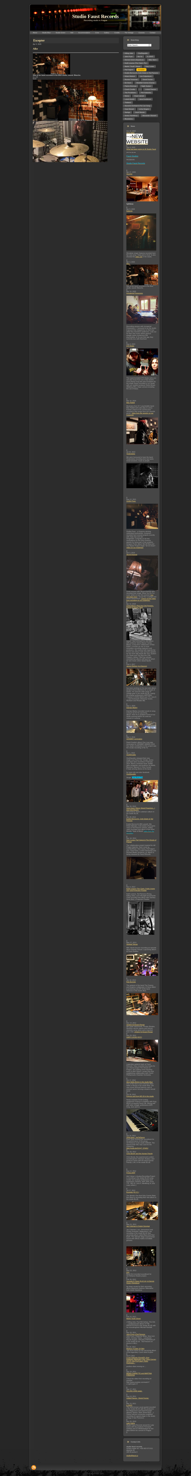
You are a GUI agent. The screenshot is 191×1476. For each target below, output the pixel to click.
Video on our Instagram (134, 547)
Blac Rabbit (130, 402)
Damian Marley (131, 707)
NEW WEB (130, 133)
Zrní (127, 1272)
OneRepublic (131, 755)
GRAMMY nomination (134, 739)
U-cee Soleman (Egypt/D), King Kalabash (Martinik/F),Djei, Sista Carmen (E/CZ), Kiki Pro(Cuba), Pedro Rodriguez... (141, 1360)
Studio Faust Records (95, 16)
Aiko (128, 264)
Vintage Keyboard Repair (135, 1025)
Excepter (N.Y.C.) (132, 1192)
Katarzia (129, 211)
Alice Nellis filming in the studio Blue (139, 1082)
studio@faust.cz (132, 1455)
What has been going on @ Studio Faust (141, 149)
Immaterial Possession (134, 293)
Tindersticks (130, 454)
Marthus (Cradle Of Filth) (135, 1349)
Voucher (129, 174)
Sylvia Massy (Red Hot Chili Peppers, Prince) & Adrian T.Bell (140, 606)
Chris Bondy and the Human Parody (139, 1153)
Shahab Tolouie (132, 944)
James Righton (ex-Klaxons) (136, 666)
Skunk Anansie (131, 554)
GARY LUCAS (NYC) (134, 1037)
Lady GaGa (130, 1423)
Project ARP (130, 1173)
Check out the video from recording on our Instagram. (141, 599)
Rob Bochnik (131, 982)
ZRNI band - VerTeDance (135, 1137)
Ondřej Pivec (131, 501)
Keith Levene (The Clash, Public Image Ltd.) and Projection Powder (140, 889)
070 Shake (130, 346)
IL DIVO (129, 1405)
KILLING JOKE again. (134, 1391)
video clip (138, 257)
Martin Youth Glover (133, 1318)
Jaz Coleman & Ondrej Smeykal (138, 1226)
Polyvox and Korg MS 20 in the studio (140, 1096)
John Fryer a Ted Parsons (135, 1334)
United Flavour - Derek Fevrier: (137, 1398)
